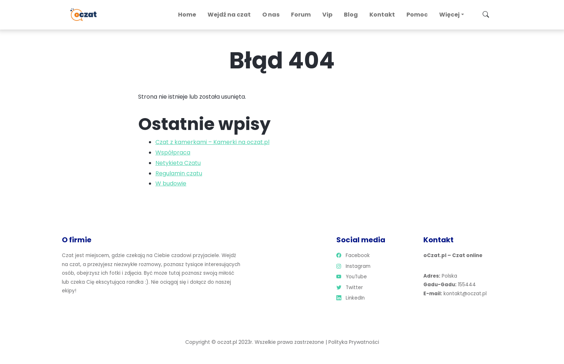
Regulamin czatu (178, 173)
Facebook (353, 255)
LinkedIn (350, 298)
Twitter (349, 287)
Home (187, 14)
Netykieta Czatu (178, 163)
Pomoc (417, 14)
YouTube (351, 276)
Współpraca (172, 152)
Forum (301, 14)
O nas (270, 14)
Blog (351, 14)
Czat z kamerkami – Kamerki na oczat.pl (212, 142)
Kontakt (382, 14)
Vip (327, 14)
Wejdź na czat (229, 14)
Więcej (449, 14)
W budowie (170, 183)
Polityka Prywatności (353, 342)
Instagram (353, 266)
